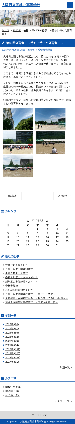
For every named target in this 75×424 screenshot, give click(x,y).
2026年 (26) (12, 324)
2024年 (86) (12, 332)
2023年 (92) (12, 336)
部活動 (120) (12, 391)
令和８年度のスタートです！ (21, 277)
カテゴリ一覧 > (63, 401)
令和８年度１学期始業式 (19, 269)
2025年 (17, 30)
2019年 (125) (12, 353)
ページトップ (39, 414)
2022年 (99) (12, 340)
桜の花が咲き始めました (19, 289)
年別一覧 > (66, 367)
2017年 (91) (12, 361)
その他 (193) (12, 395)
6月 (26, 30)
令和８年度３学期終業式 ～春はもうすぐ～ (30, 294)
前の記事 (12, 196)
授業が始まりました (16, 265)
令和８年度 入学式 (16, 273)
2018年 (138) (12, 357)
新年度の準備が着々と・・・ (21, 281)
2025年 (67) (12, 328)
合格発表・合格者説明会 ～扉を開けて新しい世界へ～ (36, 298)
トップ (5, 30)
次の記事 (62, 196)
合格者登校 (11, 285)
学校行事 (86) (13, 387)
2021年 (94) (12, 345)
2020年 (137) (12, 349)
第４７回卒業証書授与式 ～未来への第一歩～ (31, 302)
